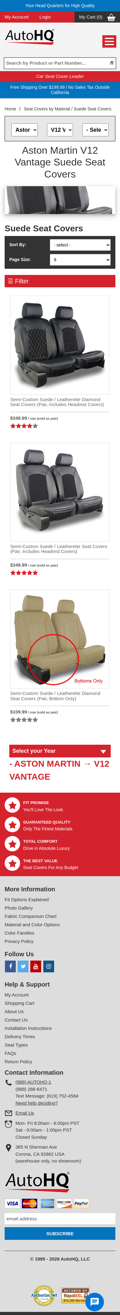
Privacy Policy (19, 941)
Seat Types (16, 1044)
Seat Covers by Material (47, 108)
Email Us (24, 1113)
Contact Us (16, 1019)
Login (45, 16)
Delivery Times (20, 1036)
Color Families (19, 933)
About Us (14, 1011)
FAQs (10, 1053)
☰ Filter (18, 281)
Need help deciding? (36, 1103)
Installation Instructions (28, 1028)
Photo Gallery (19, 907)
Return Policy (18, 1061)
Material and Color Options (32, 924)
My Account (17, 16)
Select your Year (34, 751)
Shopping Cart (19, 1003)
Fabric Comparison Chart (31, 916)
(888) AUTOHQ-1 (33, 1082)
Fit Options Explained (27, 899)
